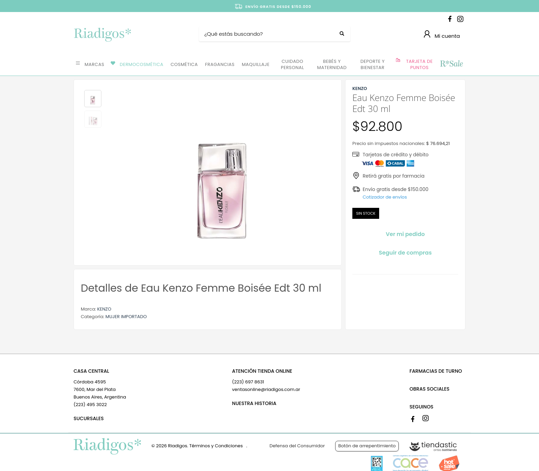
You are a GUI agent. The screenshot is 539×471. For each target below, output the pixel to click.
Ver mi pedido (405, 234)
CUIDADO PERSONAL (292, 64)
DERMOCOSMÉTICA (141, 64)
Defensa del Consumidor (297, 445)
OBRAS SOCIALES (429, 388)
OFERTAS (451, 64)
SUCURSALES (89, 418)
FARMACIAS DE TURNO (435, 371)
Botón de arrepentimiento (367, 445)
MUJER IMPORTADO (126, 316)
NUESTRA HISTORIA (254, 403)
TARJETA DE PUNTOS (419, 64)
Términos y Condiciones (216, 445)
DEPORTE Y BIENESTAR (372, 64)
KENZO (104, 309)
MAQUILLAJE (256, 64)
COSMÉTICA (184, 64)
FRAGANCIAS (220, 64)
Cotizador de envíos (385, 197)
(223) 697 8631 (248, 382)
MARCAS (94, 64)
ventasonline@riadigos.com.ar (266, 389)
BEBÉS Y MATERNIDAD (331, 64)
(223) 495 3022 (90, 404)
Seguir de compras (405, 253)
